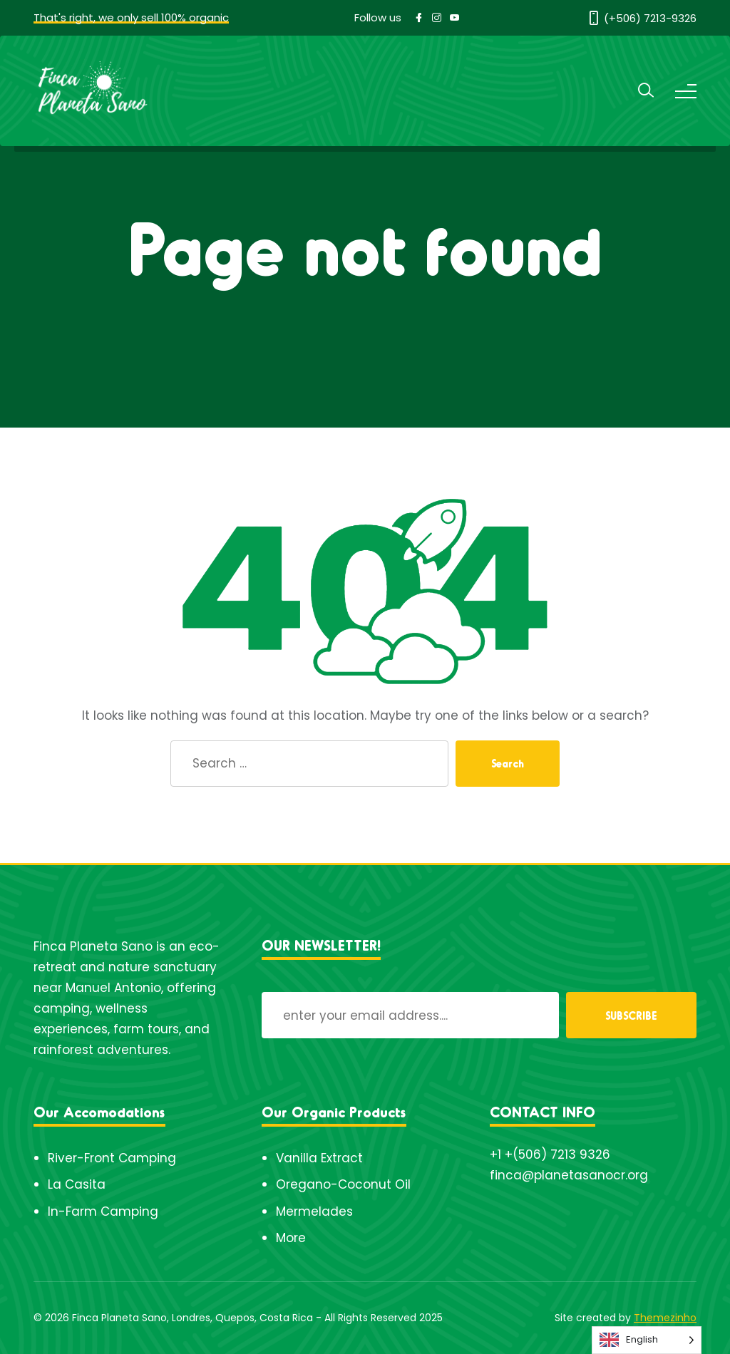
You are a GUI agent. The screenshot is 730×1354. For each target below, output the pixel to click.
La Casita (77, 1184)
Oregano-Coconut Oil (343, 1184)
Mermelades (314, 1211)
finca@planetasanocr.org (569, 1175)
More (291, 1237)
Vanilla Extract (319, 1158)
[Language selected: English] (646, 1340)
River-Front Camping (112, 1158)
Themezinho (665, 1318)
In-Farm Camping (103, 1211)
